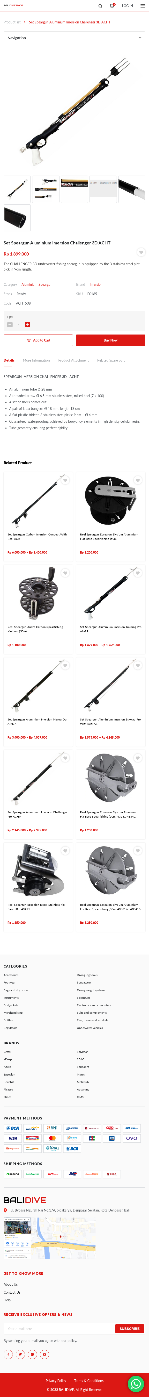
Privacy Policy (56, 1381)
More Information (36, 360)
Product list (12, 22)
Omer (7, 1097)
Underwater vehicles (90, 1028)
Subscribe (130, 1329)
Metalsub (83, 1082)
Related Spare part (111, 360)
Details (9, 360)
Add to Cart (41, 340)
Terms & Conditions (89, 1381)
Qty (10, 317)
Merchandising (13, 1012)
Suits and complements (92, 1012)
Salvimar (82, 1052)
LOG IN (127, 6)
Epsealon (9, 1074)
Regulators (10, 1028)
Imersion (96, 284)
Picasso (8, 1089)
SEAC (80, 1059)
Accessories (11, 975)
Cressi (7, 1052)
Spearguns (83, 997)
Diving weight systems (91, 990)
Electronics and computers (94, 1005)
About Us (11, 1284)
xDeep (8, 1059)
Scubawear (84, 982)
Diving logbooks (87, 975)
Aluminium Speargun (37, 284)
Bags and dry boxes (16, 990)
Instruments (11, 997)
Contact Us (12, 1292)
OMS (80, 1097)
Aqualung (83, 1089)
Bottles (8, 1020)
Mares (81, 1074)
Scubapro (83, 1067)
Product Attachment (73, 360)
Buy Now (111, 340)
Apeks (7, 1067)
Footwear (9, 982)
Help (7, 1300)
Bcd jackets (11, 1005)
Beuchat (9, 1082)
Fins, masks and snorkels (92, 1020)
